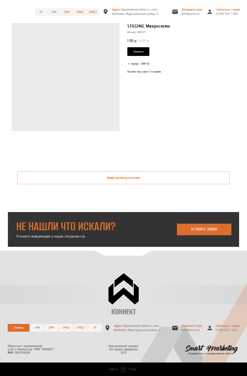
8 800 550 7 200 (227, 14)
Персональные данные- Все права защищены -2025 (123, 349)
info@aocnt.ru (190, 14)
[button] (204, 229)
